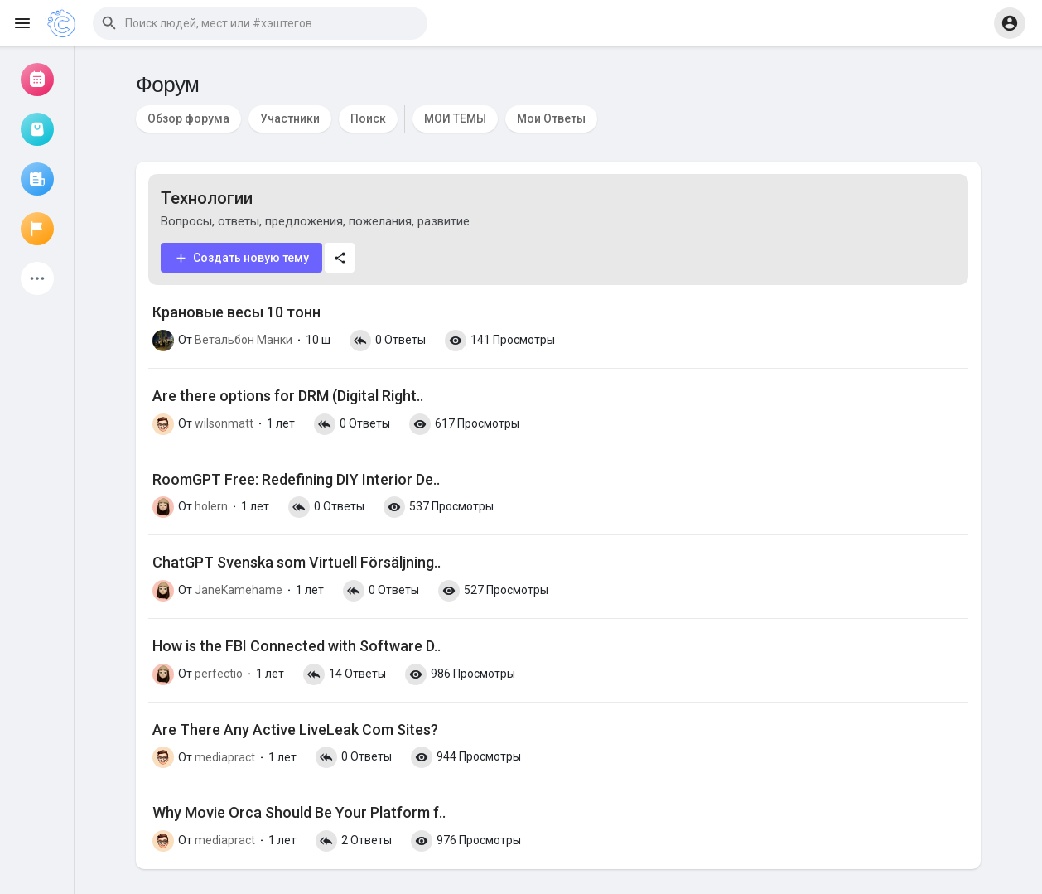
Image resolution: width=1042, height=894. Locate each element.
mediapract (225, 757)
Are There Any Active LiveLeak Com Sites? (295, 729)
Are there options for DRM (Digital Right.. (287, 395)
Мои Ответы (551, 118)
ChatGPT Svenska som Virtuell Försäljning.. (296, 562)
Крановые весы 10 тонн (236, 312)
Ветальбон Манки (243, 339)
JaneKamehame (238, 590)
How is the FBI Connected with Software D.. (296, 646)
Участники (290, 118)
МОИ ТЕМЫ (455, 118)
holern (211, 506)
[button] (260, 23)
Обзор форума (188, 118)
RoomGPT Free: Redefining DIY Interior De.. (296, 479)
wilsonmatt (224, 423)
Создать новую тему (241, 258)
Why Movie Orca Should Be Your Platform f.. (299, 812)
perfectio (219, 673)
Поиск (368, 118)
